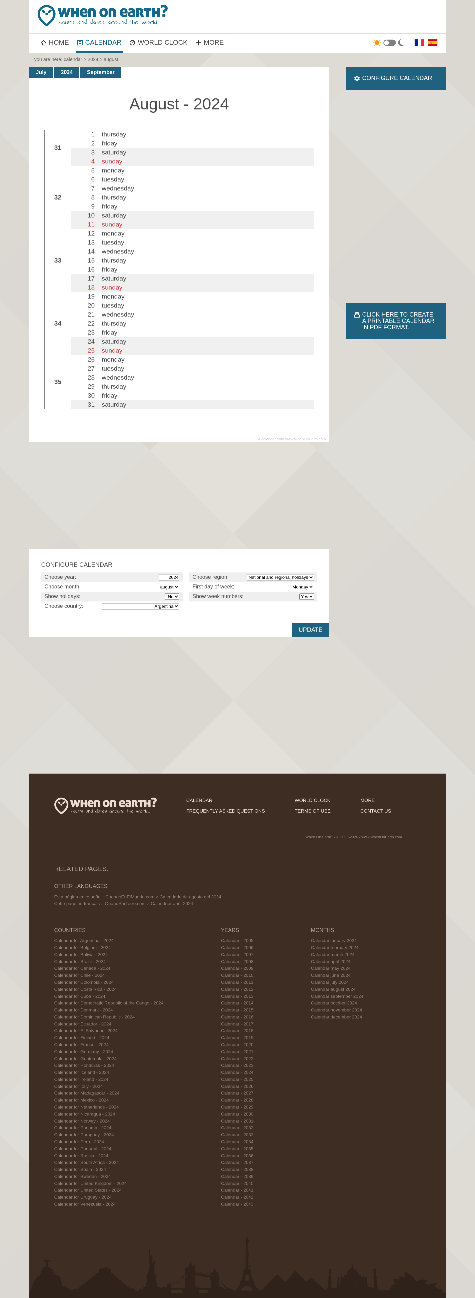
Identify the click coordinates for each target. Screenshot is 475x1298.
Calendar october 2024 (334, 1002)
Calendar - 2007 (237, 954)
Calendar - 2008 (237, 961)
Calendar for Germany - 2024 (83, 1051)
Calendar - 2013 (237, 996)
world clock (312, 800)
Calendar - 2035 (237, 1148)
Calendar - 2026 (237, 1086)
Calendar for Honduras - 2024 (84, 1065)
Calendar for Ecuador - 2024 (83, 1023)
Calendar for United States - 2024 (88, 1190)
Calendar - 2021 (237, 1051)
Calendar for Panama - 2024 (83, 1127)
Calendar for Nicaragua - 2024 (84, 1114)
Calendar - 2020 (237, 1044)
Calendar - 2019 (237, 1037)
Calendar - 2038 (237, 1169)
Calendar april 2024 (331, 961)
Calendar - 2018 (237, 1030)
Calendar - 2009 (237, 968)
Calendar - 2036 (237, 1155)
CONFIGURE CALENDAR (397, 78)
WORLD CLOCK (158, 42)
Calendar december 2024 (336, 1016)
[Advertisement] (323, 17)
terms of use (313, 811)
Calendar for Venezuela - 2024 (85, 1204)
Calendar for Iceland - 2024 (81, 1072)
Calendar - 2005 (237, 940)
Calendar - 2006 (237, 947)
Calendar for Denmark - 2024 (83, 1009)
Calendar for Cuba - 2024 (79, 996)
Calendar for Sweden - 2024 (82, 1176)
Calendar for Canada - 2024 (82, 968)
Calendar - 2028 (237, 1100)
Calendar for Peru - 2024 (79, 1141)
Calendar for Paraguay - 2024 (84, 1134)
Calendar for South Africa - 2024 (86, 1162)
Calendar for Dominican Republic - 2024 (94, 1016)
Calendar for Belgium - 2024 (82, 947)
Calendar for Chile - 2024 (79, 975)
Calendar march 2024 (333, 954)
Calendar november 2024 (336, 1009)
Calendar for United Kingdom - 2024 (90, 1183)
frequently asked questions (225, 811)
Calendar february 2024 (335, 947)
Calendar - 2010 (237, 975)
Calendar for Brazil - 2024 (80, 961)
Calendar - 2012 (237, 989)
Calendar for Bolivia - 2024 (81, 954)
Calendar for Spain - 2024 (80, 1169)
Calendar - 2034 (237, 1141)
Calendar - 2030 (237, 1114)
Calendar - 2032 (237, 1127)
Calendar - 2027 (237, 1093)
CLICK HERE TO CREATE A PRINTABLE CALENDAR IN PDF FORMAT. (398, 321)
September (101, 72)
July (41, 72)
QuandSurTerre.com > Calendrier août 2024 (149, 903)
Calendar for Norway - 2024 (82, 1121)
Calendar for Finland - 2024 (82, 1037)
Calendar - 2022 (237, 1058)
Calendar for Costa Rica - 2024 (85, 989)
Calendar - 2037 (237, 1162)
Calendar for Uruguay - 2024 (83, 1197)
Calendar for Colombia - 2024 (84, 982)
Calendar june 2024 (331, 975)
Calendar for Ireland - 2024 (81, 1079)
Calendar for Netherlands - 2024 (86, 1107)
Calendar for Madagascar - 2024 (87, 1093)
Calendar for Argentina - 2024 (84, 940)
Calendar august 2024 (333, 989)
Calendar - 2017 (237, 1023)
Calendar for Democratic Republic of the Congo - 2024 (109, 1002)
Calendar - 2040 (237, 1183)
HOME (55, 42)
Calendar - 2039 (237, 1176)
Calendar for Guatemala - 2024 (85, 1058)
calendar (73, 59)
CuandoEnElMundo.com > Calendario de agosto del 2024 (163, 896)
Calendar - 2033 (237, 1134)
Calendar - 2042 (237, 1197)
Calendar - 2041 (237, 1190)
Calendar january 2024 (334, 940)
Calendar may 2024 (331, 968)
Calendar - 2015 (237, 1009)
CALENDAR (99, 42)
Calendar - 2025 (237, 1079)
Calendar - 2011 (237, 982)
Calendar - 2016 (237, 1016)
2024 (93, 59)
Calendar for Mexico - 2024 (81, 1100)
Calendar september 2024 (337, 996)
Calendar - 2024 (237, 1072)
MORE (210, 42)
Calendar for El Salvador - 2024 (86, 1030)
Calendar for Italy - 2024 (78, 1086)
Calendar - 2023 (237, 1065)
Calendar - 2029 (237, 1107)
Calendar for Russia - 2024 (81, 1155)
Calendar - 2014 (237, 1002)
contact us (375, 811)
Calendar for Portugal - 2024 (83, 1148)
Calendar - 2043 (237, 1204)
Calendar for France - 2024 (81, 1044)
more (367, 800)
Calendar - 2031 (237, 1121)
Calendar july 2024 (330, 982)
